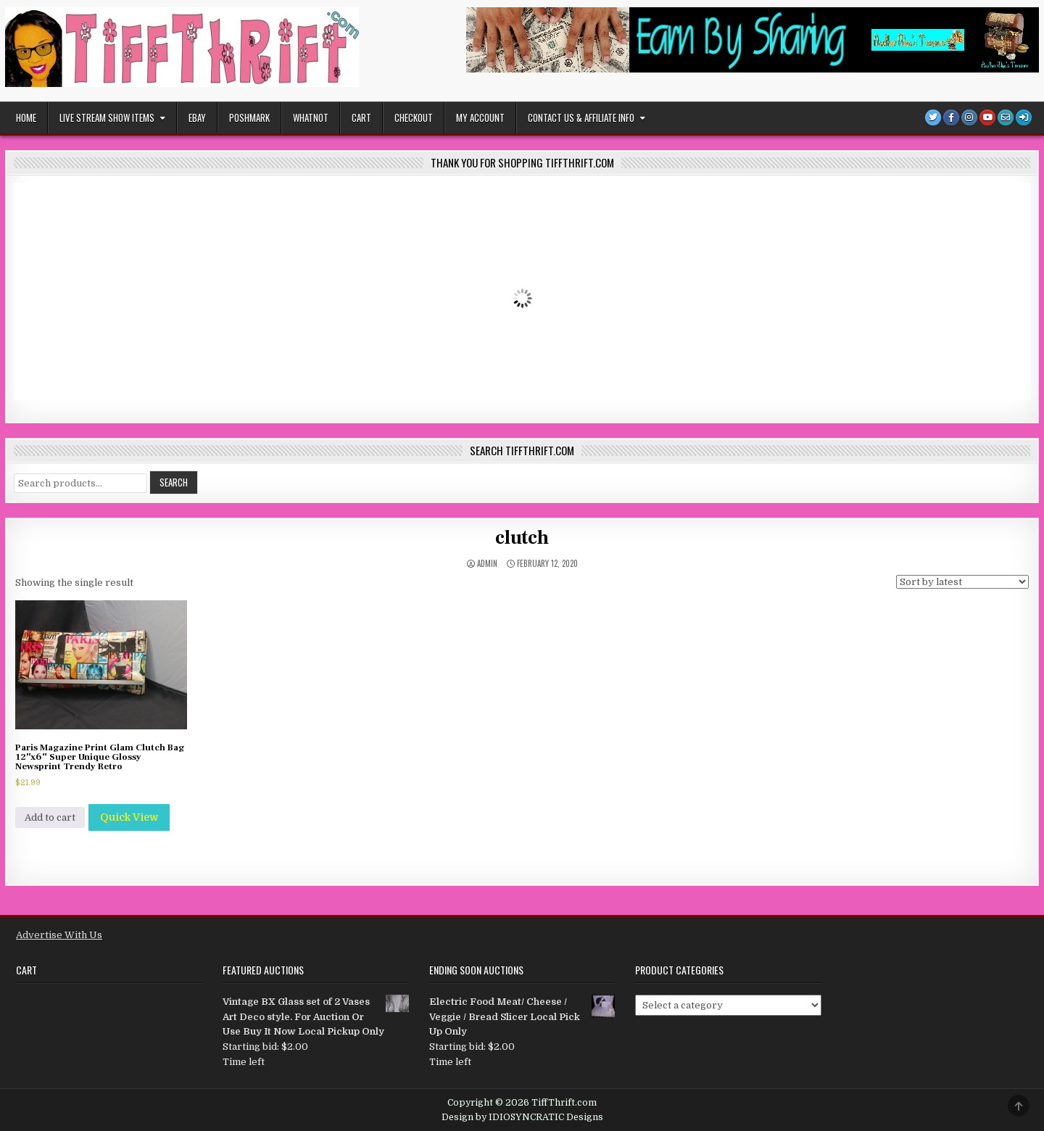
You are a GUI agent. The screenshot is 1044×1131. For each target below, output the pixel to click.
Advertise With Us (59, 934)
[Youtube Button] (987, 117)
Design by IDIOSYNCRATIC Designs (522, 1117)
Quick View (129, 817)
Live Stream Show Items (106, 117)
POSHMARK (249, 117)
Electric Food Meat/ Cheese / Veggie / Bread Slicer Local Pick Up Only (522, 1016)
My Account (480, 117)
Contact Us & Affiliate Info (581, 117)
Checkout (413, 117)
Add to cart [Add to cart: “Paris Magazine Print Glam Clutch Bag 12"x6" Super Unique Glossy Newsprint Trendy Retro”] (50, 817)
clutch (522, 538)
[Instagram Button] (969, 117)
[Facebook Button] (951, 117)
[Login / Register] (1024, 117)
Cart (361, 117)
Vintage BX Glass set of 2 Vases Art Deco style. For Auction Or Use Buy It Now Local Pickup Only (316, 1016)
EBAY (197, 117)
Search (174, 482)
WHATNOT (310, 117)
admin (487, 564)
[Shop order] (962, 582)
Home (26, 117)
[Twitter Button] (933, 117)
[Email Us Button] (1006, 117)
